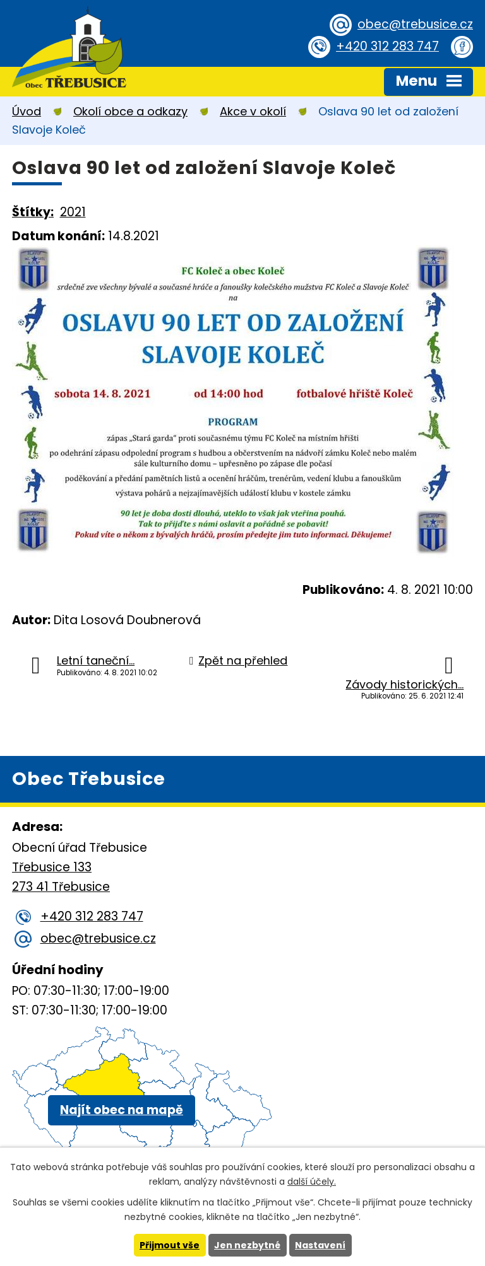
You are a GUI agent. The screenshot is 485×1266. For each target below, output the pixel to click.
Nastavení (320, 1245)
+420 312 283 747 (387, 46)
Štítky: (33, 212)
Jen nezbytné (247, 1245)
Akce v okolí (253, 111)
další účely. (311, 1181)
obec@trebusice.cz (415, 24)
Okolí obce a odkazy (130, 111)
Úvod (26, 111)
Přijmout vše (170, 1245)
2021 (73, 212)
